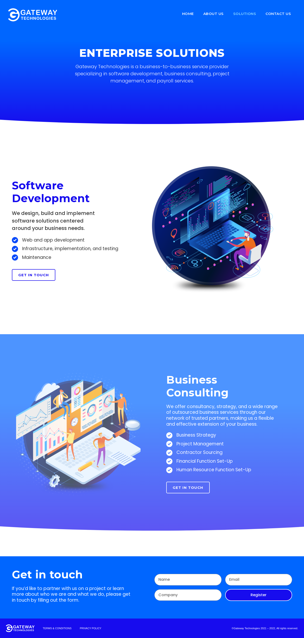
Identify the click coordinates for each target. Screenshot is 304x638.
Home (188, 13)
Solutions (244, 13)
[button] (33, 275)
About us (213, 13)
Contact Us (278, 13)
